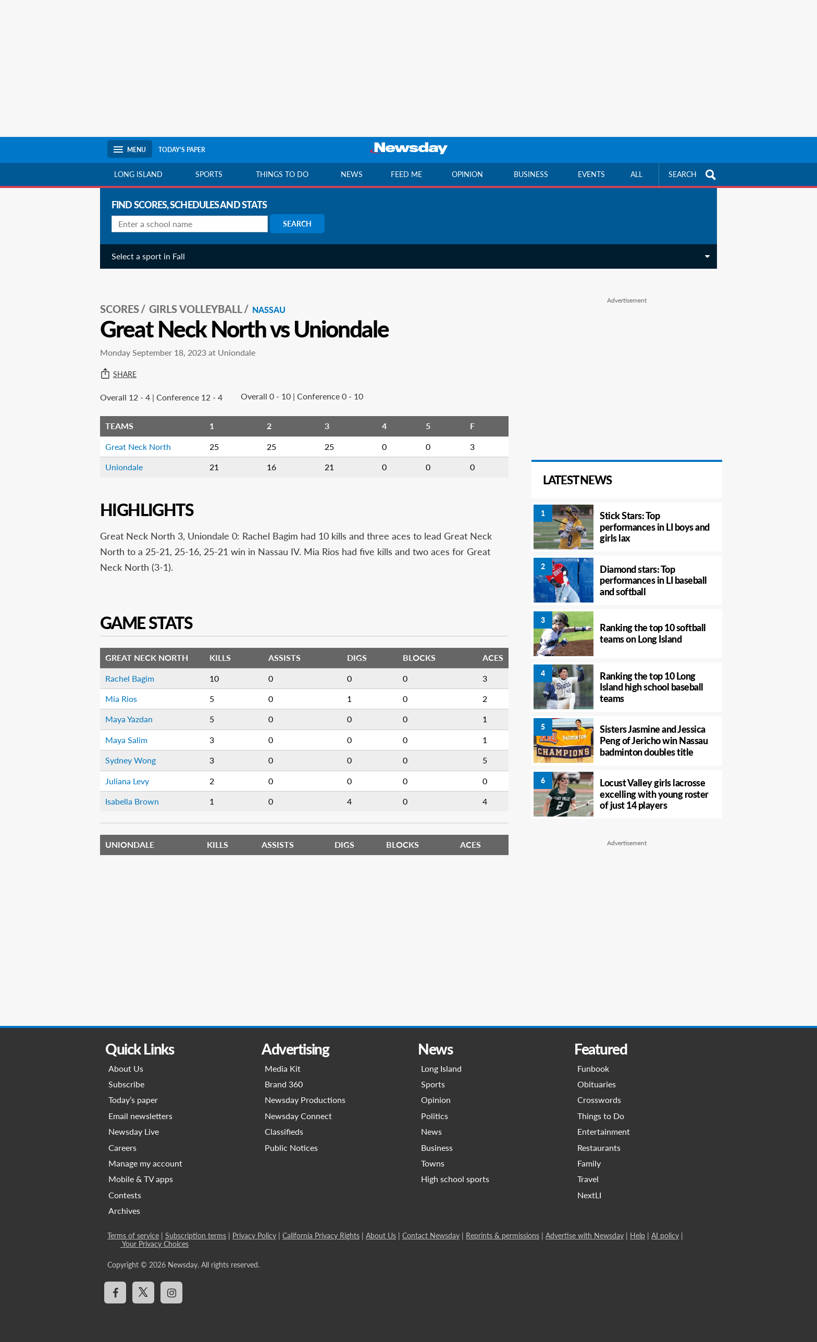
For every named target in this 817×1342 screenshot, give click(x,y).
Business (531, 174)
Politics (434, 1116)
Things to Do (600, 1116)
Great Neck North (134, 435)
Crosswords (599, 1100)
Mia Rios (117, 687)
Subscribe (126, 1084)
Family (589, 1163)
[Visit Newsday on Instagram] (171, 1292)
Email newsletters (140, 1116)
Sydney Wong (126, 749)
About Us (125, 1068)
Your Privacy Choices (154, 1243)
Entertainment (603, 1131)
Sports (208, 174)
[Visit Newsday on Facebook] (115, 1292)
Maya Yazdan (124, 707)
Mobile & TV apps (140, 1179)
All (636, 174)
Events (591, 174)
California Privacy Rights (321, 1235)
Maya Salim (122, 728)
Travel (588, 1179)
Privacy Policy (254, 1235)
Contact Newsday (431, 1235)
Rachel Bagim (125, 667)
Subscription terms (195, 1235)
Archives (124, 1210)
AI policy (665, 1235)
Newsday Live (133, 1131)
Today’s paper (133, 1100)
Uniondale (120, 455)
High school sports (455, 1179)
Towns (432, 1163)
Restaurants (599, 1147)
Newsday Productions (305, 1100)
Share (114, 363)
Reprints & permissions (502, 1235)
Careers (122, 1147)
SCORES (115, 297)
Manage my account (145, 1163)
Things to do (282, 174)
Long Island (138, 174)
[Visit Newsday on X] (143, 1292)
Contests (124, 1195)
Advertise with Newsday (585, 1235)
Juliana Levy (123, 769)
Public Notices (291, 1147)
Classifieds (284, 1131)
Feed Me (406, 174)
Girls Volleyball (191, 297)
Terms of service (133, 1235)
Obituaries (596, 1084)
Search (293, 223)
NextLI (589, 1195)
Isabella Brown (128, 790)
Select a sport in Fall (144, 256)
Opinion (467, 174)
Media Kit (283, 1068)
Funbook (593, 1068)
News (352, 174)
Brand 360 (284, 1084)
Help (637, 1235)
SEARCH (694, 175)
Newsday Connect (298, 1116)
